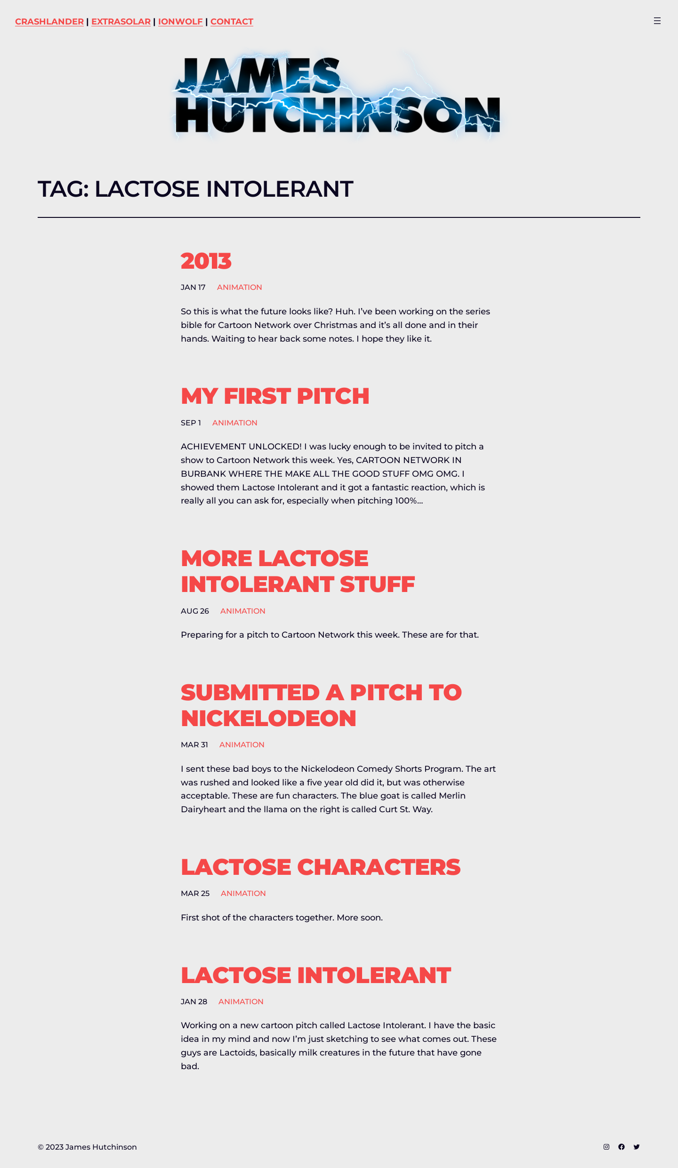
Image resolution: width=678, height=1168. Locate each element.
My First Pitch (275, 396)
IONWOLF (180, 21)
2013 (206, 261)
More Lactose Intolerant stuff (298, 571)
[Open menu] (657, 20)
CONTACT (231, 21)
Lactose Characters (320, 867)
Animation (239, 287)
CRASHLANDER (49, 21)
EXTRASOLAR (121, 21)
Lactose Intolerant (316, 975)
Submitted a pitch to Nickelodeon (321, 705)
